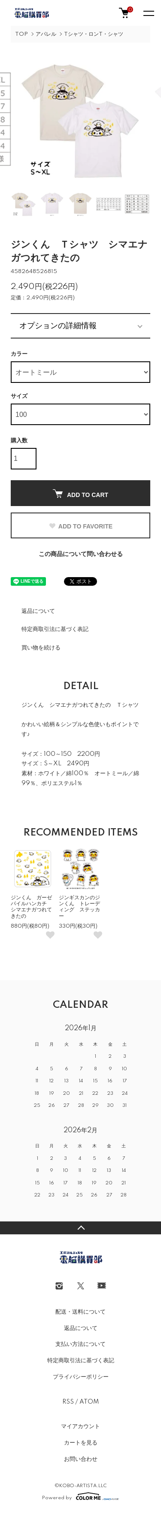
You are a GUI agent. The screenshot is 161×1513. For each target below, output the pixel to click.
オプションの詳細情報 (58, 325)
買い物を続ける (41, 648)
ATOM (89, 1402)
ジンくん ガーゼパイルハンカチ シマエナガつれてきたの (31, 907)
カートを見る (80, 1443)
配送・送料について (80, 1312)
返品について (38, 611)
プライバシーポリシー (81, 1377)
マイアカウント (80, 1426)
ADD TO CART (80, 493)
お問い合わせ (80, 1459)
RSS (68, 1402)
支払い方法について (80, 1344)
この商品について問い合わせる (81, 554)
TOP (21, 34)
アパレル (46, 34)
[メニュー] (148, 13)
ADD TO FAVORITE (80, 526)
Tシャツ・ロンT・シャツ (93, 34)
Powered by (80, 1496)
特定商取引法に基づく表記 (54, 629)
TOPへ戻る (80, 1227)
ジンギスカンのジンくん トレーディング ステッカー (79, 907)
